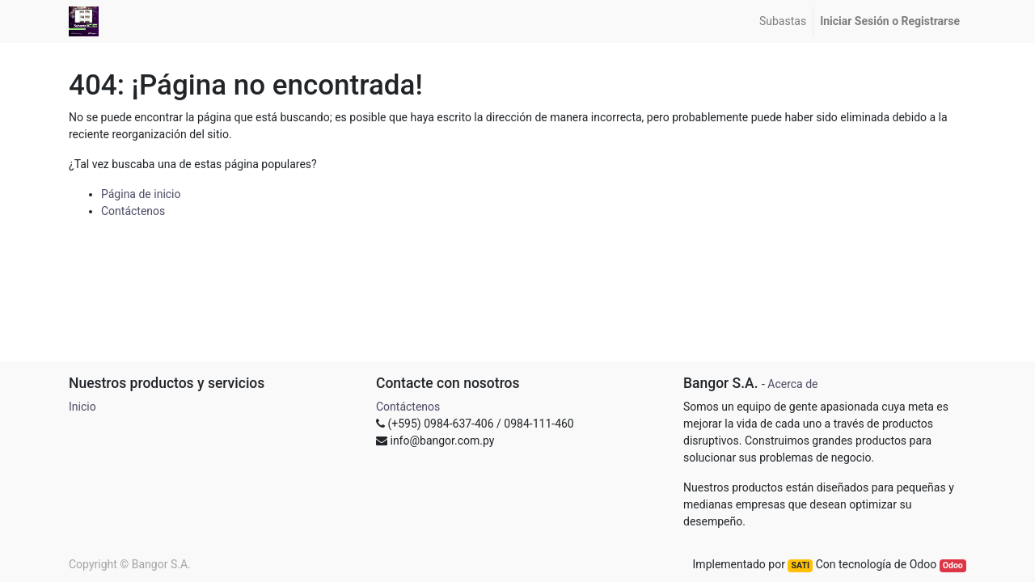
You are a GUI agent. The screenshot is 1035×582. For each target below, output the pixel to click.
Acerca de (792, 383)
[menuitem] (783, 21)
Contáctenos (133, 211)
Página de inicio (141, 194)
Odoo (953, 565)
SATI (800, 565)
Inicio (82, 406)
